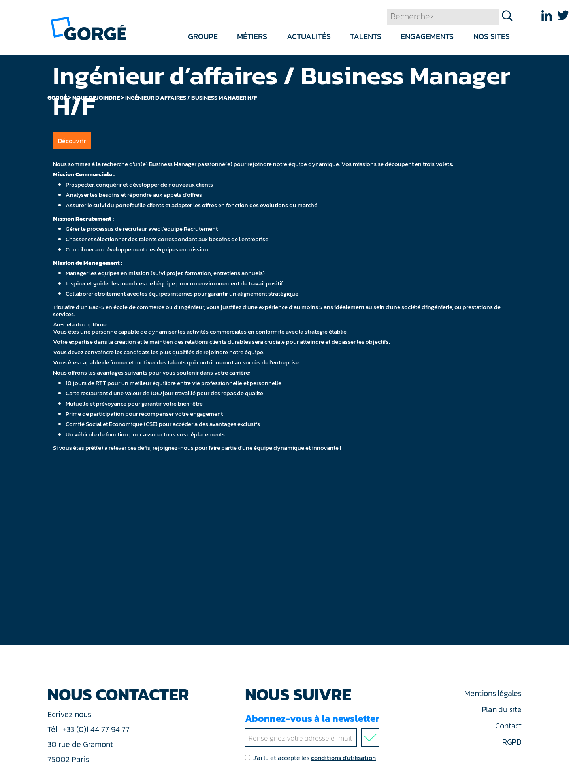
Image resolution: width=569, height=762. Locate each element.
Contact (508, 726)
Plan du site (502, 709)
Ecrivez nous (70, 714)
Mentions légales (492, 693)
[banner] (88, 27)
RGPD (512, 742)
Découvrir (72, 140)
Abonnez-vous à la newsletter (313, 729)
